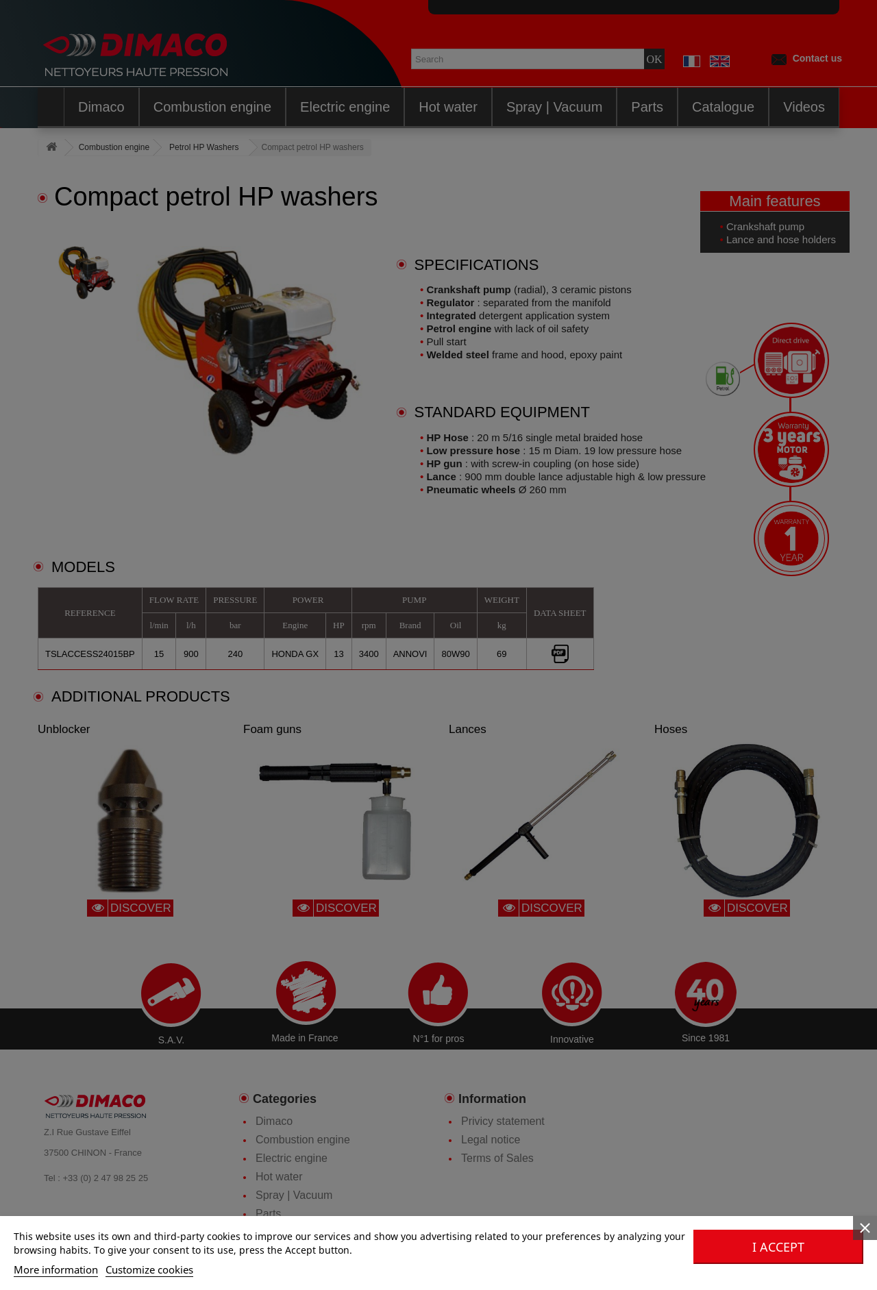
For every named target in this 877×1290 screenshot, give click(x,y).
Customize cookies (149, 1269)
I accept (778, 1247)
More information (56, 1269)
